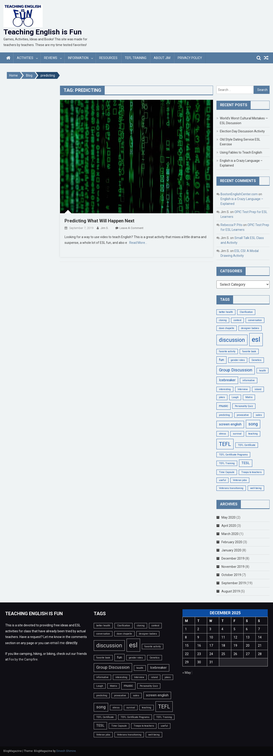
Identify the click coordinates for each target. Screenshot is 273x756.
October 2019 (231, 575)
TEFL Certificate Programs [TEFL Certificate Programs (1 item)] (233, 454)
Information (78, 58)
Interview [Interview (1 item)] (243, 389)
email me (57, 643)
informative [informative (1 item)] (248, 380)
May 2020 (228, 517)
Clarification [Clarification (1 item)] (246, 312)
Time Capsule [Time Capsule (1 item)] (226, 472)
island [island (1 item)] (258, 389)
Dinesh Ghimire (66, 751)
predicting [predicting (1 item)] (224, 415)
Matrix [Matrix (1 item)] (248, 397)
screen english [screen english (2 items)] (230, 424)
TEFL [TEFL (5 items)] (225, 444)
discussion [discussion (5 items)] (232, 340)
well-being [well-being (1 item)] (256, 488)
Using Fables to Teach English (241, 152)
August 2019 (230, 591)
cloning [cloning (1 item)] (223, 320)
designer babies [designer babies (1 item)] (250, 328)
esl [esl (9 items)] (256, 339)
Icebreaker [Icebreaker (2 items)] (227, 380)
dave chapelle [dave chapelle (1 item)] (226, 328)
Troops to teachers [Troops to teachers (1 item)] (251, 472)
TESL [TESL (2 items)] (246, 463)
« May (186, 672)
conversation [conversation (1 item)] (255, 320)
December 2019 (232, 558)
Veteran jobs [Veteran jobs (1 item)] (240, 480)
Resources (108, 58)
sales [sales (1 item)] (259, 415)
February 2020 (231, 542)
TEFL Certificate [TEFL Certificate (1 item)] (246, 445)
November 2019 (232, 566)
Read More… (138, 242)
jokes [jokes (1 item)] (222, 397)
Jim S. (105, 228)
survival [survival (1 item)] (237, 433)
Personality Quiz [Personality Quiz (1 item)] (244, 406)
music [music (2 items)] (223, 406)
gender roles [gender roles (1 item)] (238, 360)
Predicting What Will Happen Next (99, 221)
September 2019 (233, 583)
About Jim (162, 58)
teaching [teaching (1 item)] (253, 433)
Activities (25, 58)
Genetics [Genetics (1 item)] (256, 360)
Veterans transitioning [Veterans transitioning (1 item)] (231, 488)
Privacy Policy (190, 58)
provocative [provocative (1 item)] (243, 415)
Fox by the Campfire (23, 659)
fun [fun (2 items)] (221, 360)
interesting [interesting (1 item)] (225, 389)
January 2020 (231, 550)
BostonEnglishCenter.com (239, 194)
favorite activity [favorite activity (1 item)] (227, 351)
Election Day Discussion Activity (242, 131)
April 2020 (228, 525)
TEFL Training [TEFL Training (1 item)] (227, 463)
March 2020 (230, 534)
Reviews (50, 58)
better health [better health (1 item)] (226, 312)
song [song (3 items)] (253, 424)
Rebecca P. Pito (231, 225)
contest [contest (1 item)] (237, 320)
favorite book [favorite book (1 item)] (249, 351)
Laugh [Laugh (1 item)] (235, 397)
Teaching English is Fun (42, 32)
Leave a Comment (131, 228)
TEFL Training (135, 58)
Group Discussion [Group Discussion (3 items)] (235, 370)
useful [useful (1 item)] (222, 480)
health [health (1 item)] (262, 370)
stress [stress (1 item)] (222, 433)
